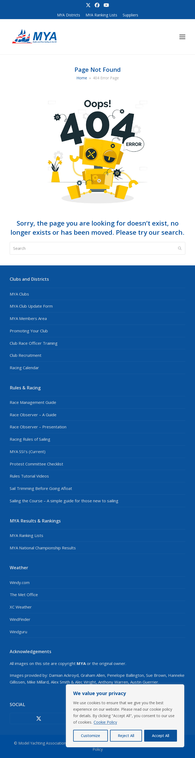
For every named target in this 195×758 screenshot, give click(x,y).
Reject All (126, 735)
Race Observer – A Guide (33, 414)
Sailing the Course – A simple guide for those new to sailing (64, 500)
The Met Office (24, 594)
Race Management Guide (33, 402)
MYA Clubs (19, 294)
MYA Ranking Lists (26, 535)
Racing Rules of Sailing (30, 439)
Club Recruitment (25, 355)
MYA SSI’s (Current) (27, 451)
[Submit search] (180, 248)
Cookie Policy (105, 722)
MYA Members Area (28, 318)
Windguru (18, 631)
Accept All (160, 735)
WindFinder (20, 619)
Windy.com (20, 582)
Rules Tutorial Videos (29, 476)
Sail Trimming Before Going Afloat (41, 488)
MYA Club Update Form (31, 306)
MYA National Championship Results (43, 547)
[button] (182, 37)
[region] (125, 715)
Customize (90, 735)
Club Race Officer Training (34, 343)
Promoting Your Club (29, 330)
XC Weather (21, 607)
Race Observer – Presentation (38, 426)
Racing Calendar (24, 367)
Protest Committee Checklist (36, 464)
